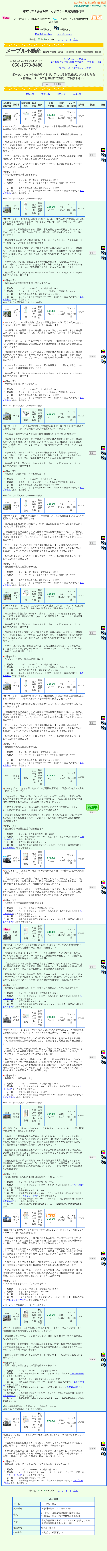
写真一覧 (45, 94)
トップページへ (64, 34)
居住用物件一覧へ (43, 34)
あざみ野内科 (9, 848)
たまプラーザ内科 (31, 1196)
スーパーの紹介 (77, 1185)
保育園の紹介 (9, 1201)
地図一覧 (61, 94)
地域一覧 (77, 94)
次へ (75, 39)
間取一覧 (30, 94)
